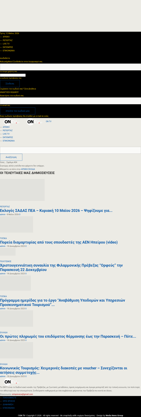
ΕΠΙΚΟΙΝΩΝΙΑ (9, 51)
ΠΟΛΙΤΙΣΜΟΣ (5, 261)
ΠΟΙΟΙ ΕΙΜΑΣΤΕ (9, 398)
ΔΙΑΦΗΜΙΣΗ (8, 404)
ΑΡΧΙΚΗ (6, 37)
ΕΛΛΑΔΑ (3, 332)
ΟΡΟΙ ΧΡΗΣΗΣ (9, 401)
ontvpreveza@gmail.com (22, 394)
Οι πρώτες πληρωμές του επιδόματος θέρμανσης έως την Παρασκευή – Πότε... (68, 336)
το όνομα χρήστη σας (8, 71)
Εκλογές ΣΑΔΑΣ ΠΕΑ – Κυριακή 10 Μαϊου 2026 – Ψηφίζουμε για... (56, 210)
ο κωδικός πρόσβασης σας (11, 78)
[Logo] (11, 121)
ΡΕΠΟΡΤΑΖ (8, 40)
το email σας (5, 105)
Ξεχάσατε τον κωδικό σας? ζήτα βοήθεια (18, 89)
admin (2, 214)
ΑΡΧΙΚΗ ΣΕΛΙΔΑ (28, 169)
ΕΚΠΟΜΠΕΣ (8, 47)
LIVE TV (6, 44)
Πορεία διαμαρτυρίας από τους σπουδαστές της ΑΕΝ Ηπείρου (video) (59, 242)
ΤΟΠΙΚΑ (3, 238)
